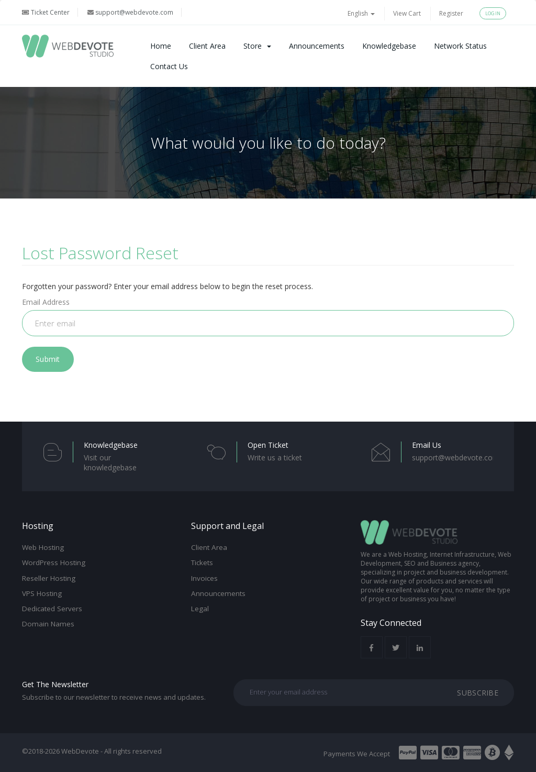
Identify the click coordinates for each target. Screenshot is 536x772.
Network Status (460, 46)
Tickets (202, 562)
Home (160, 46)
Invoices (204, 578)
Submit (48, 359)
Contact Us (169, 66)
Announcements (316, 46)
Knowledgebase (389, 46)
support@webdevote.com (130, 12)
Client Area (207, 46)
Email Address (46, 302)
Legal (200, 608)
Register (451, 13)
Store (257, 46)
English (361, 13)
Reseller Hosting (48, 578)
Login (492, 13)
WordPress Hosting (53, 562)
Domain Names (48, 623)
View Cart (407, 13)
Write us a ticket (275, 457)
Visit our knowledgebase (110, 462)
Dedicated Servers (52, 608)
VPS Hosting (42, 593)
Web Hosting (43, 547)
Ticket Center (46, 12)
